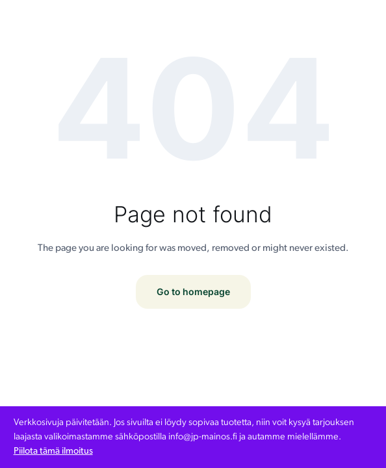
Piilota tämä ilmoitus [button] (53, 451)
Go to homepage (193, 291)
